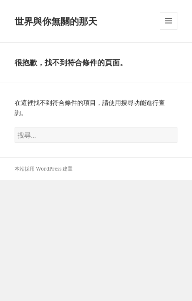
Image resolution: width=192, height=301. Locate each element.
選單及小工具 (168, 29)
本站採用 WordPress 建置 (44, 168)
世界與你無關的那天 (56, 21)
